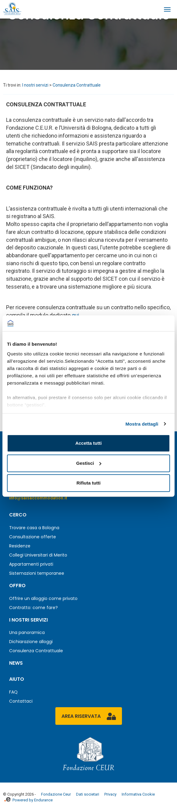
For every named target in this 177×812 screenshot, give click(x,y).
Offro (17, 585)
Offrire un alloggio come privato (43, 598)
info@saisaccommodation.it (38, 497)
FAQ (13, 692)
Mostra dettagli (141, 424)
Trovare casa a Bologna (34, 528)
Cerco (17, 514)
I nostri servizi (35, 85)
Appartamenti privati (31, 564)
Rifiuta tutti (88, 482)
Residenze (19, 546)
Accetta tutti (88, 443)
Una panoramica (27, 632)
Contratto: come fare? (33, 608)
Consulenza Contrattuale (77, 85)
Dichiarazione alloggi (31, 642)
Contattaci (21, 701)
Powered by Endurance (28, 800)
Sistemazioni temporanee (36, 573)
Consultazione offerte (32, 537)
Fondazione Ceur (56, 794)
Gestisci (88, 463)
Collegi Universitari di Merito (38, 555)
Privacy (110, 794)
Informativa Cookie (138, 794)
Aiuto (16, 679)
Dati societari (87, 794)
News (16, 663)
